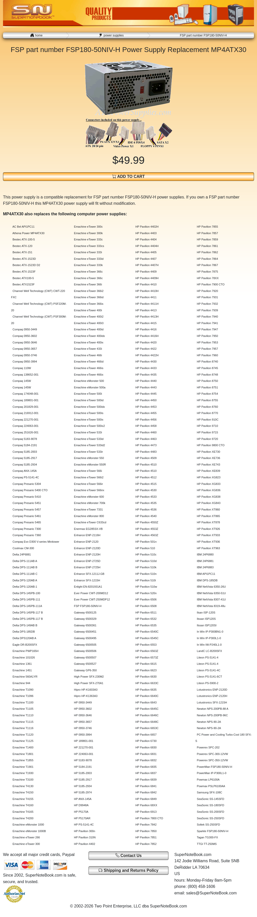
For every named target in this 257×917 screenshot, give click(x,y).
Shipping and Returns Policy (128, 870)
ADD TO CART (128, 176)
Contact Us (128, 855)
